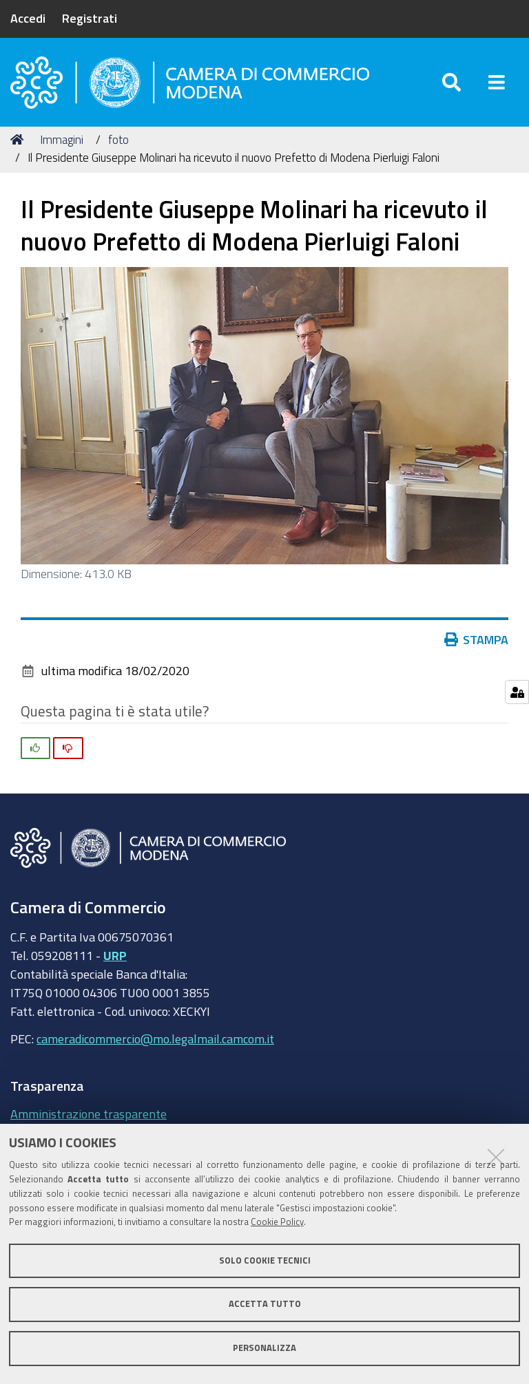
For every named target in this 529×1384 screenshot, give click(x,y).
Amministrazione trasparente (88, 1113)
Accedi (27, 18)
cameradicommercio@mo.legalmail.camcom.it (155, 1038)
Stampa (479, 639)
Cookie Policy (277, 1221)
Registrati (89, 18)
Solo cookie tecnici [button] (265, 1260)
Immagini (61, 139)
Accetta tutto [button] (265, 1303)
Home (19, 139)
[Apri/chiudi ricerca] (451, 82)
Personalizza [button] (264, 1347)
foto (118, 139)
